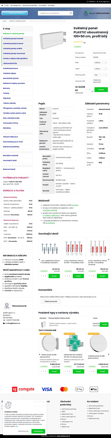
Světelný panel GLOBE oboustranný (48, 356)
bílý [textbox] (96, 75)
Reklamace (65, 427)
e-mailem (46, 215)
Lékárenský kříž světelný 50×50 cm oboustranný (73, 356)
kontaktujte (50, 223)
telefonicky (55, 215)
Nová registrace (104, 2)
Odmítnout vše (23, 431)
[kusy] (88, 89)
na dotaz (75, 205)
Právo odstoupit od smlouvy (99, 411)
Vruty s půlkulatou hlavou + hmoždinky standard (50, 262)
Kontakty (51, 5)
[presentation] (39, 259)
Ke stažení (42, 5)
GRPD (63, 412)
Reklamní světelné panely (17, 21)
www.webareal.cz (63, 436)
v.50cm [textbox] (97, 69)
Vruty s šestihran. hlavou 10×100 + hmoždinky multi (74, 262)
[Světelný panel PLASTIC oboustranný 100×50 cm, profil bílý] (52, 40)
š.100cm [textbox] (97, 63)
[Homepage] (2, 5)
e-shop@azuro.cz (12, 323)
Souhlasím (38, 431)
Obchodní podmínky (29, 5)
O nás (6, 5)
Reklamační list (94, 418)
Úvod (4, 21)
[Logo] (14, 13)
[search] (71, 14)
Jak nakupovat (15, 5)
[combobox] (100, 63)
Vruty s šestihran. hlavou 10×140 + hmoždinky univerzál (97, 263)
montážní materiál (50, 210)
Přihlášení (92, 2)
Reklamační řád (67, 414)
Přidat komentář (51, 301)
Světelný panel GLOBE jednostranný (96, 357)
